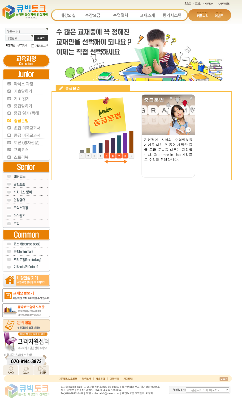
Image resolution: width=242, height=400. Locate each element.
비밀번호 (12, 38)
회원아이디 (13, 31)
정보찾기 (22, 45)
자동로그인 (41, 45)
